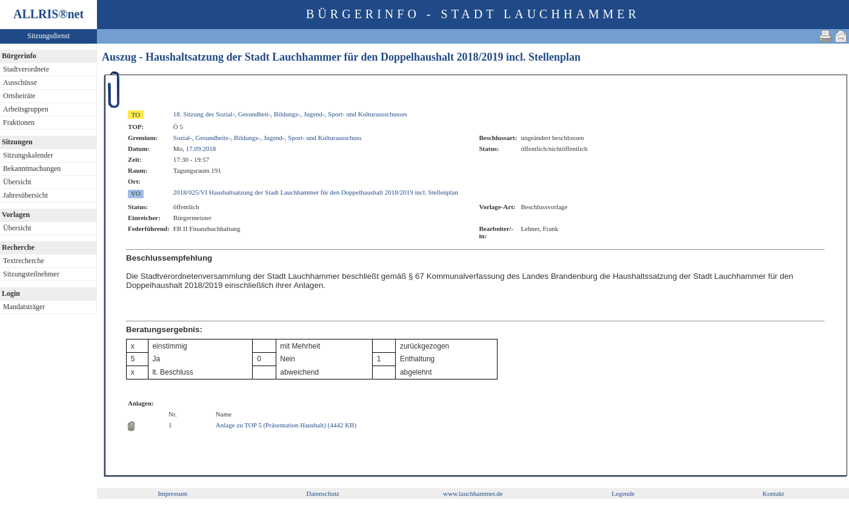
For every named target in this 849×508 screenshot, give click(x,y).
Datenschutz (323, 493)
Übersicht (17, 182)
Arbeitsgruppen (25, 109)
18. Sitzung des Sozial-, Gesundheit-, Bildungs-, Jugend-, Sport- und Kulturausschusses (290, 114)
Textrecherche (23, 260)
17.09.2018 (201, 148)
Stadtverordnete (26, 69)
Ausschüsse (20, 82)
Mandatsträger (24, 306)
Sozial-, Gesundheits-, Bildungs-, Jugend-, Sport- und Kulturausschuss (267, 137)
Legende (622, 493)
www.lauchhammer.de (472, 493)
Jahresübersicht (25, 195)
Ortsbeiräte (19, 96)
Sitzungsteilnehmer (31, 274)
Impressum (172, 493)
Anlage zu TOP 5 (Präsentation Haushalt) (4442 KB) (286, 425)
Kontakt (773, 493)
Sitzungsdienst (48, 36)
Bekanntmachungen (32, 168)
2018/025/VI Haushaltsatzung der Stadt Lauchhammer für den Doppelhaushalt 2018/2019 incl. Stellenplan (315, 192)
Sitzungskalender (28, 155)
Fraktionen (19, 122)
